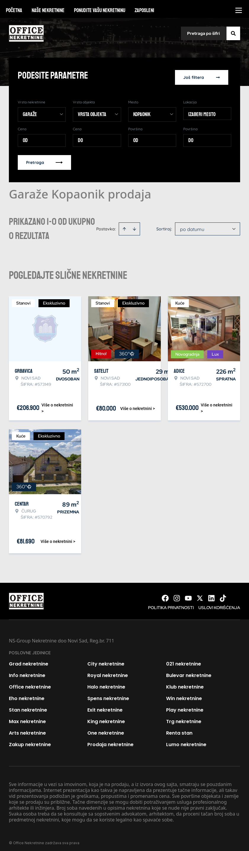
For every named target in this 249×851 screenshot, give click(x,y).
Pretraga (44, 159)
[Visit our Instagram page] (176, 594)
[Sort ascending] (124, 225)
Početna (14, 10)
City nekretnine (105, 660)
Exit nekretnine (105, 706)
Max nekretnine (27, 718)
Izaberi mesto (202, 111)
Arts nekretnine (27, 729)
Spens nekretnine (108, 694)
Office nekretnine (30, 683)
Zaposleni (144, 10)
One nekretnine (105, 729)
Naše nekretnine (48, 10)
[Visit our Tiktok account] (222, 594)
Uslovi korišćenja (219, 604)
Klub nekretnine (185, 683)
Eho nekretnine (26, 694)
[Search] (233, 33)
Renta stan (179, 729)
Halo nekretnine (106, 683)
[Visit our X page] (199, 594)
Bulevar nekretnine (188, 671)
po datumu (192, 226)
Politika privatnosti (171, 604)
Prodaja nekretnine (110, 741)
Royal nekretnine (107, 671)
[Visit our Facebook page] (165, 594)
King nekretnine (106, 718)
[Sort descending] (134, 225)
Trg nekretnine (183, 718)
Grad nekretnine (28, 660)
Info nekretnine (27, 671)
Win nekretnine (184, 694)
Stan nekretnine (28, 706)
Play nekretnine (184, 706)
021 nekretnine (183, 660)
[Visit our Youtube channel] (188, 594)
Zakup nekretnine (30, 741)
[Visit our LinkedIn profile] (211, 594)
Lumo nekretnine (186, 741)
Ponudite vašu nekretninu (99, 10)
